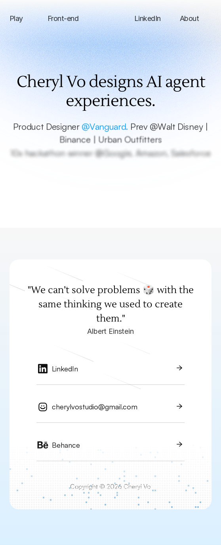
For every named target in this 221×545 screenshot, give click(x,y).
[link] (110, 372)
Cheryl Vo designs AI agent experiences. (112, 91)
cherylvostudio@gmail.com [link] (94, 406)
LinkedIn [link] (65, 368)
